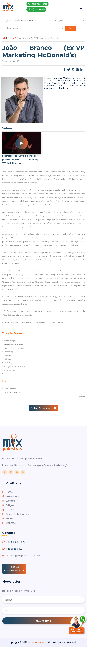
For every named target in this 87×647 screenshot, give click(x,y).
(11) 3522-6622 (14, 548)
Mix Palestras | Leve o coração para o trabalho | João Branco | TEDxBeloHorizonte (20, 159)
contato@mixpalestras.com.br (23, 555)
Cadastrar (43, 621)
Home (7, 38)
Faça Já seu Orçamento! (14, 568)
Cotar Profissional (43, 408)
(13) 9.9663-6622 (15, 542)
